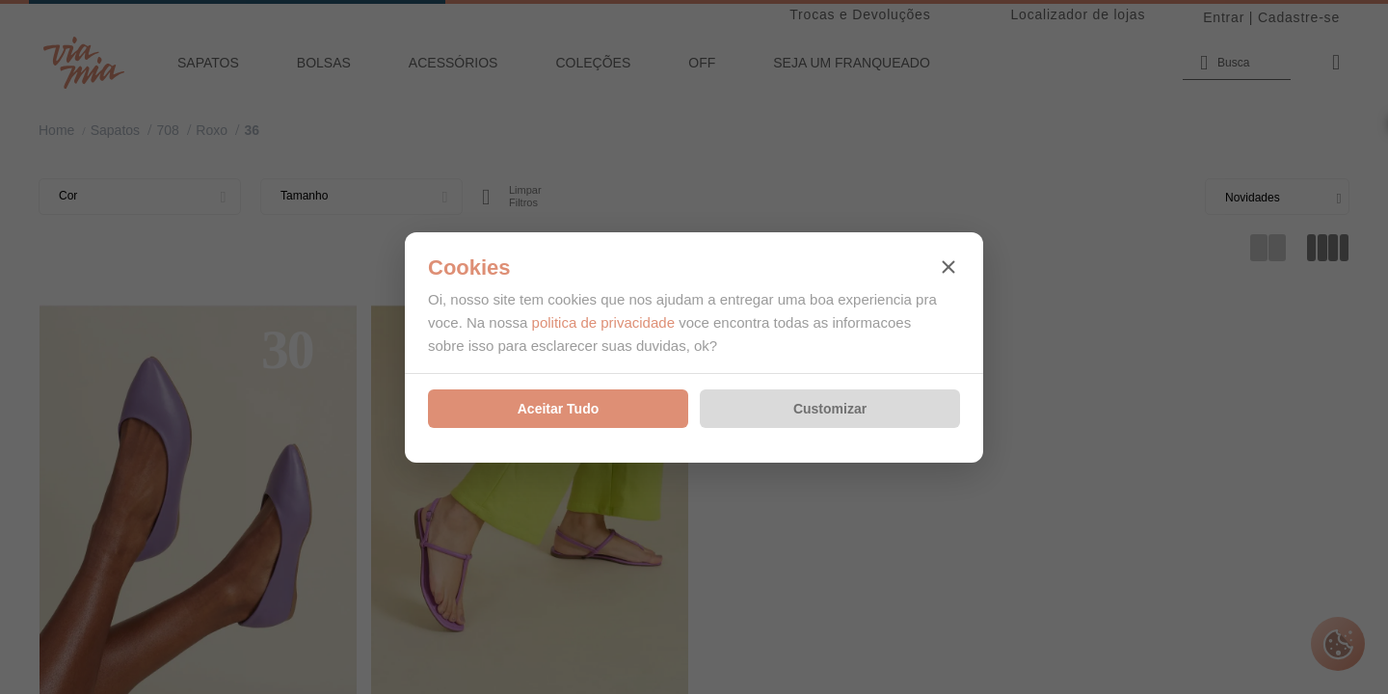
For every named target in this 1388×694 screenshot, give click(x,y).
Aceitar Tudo (559, 408)
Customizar (830, 408)
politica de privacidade (603, 322)
